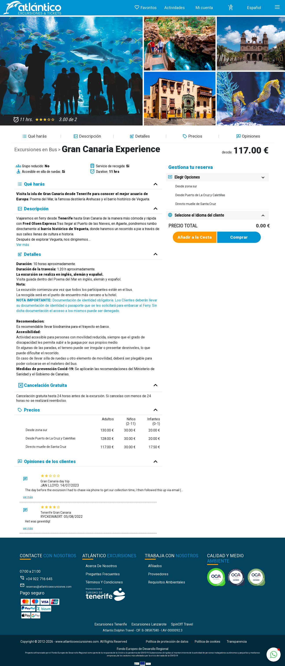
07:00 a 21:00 (30, 571)
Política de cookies (207, 641)
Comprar (239, 237)
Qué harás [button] (34, 136)
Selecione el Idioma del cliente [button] (199, 215)
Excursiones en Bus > (38, 149)
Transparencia (237, 641)
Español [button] (254, 7)
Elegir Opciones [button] (187, 177)
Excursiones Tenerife (110, 624)
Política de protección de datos (167, 641)
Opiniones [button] (247, 136)
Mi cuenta (204, 7)
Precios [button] (192, 136)
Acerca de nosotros (101, 566)
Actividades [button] (174, 7)
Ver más (22, 245)
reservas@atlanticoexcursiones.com (49, 586)
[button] (230, 7)
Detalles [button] (139, 136)
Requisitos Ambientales (166, 582)
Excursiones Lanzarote (149, 624)
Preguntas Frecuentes (103, 574)
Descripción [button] (86, 136)
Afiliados (155, 566)
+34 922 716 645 (39, 579)
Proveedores (158, 574)
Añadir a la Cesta (195, 237)
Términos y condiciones (104, 582)
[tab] (217, 177)
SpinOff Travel (182, 624)
